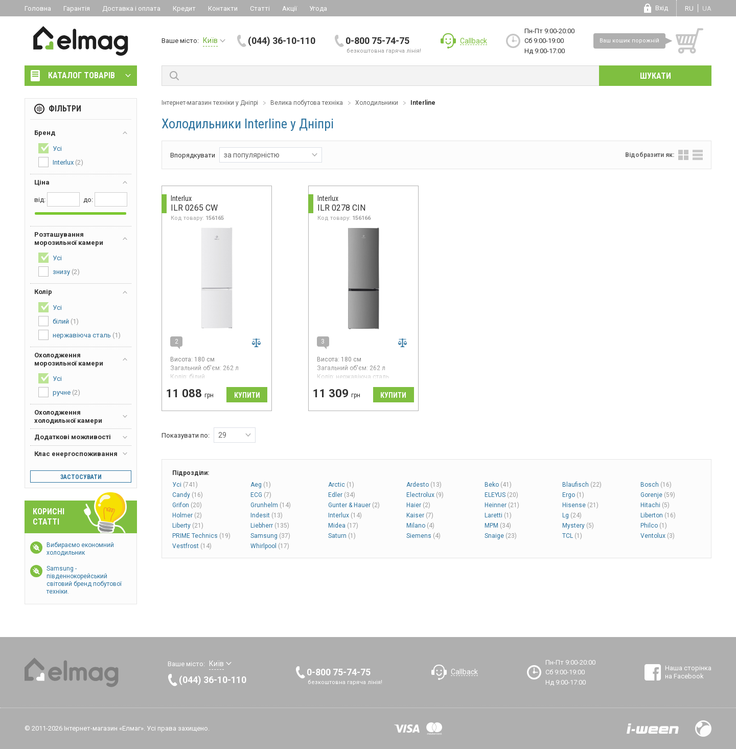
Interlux (345, 515)
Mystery (578, 525)
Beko (498, 484)
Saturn (342, 535)
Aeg (260, 484)
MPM (498, 525)
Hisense (580, 505)
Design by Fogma (703, 728)
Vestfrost (192, 546)
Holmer (187, 515)
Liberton (658, 515)
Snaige (501, 535)
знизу (59, 271)
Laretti (498, 515)
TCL (572, 535)
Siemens (423, 535)
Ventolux (657, 535)
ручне (59, 392)
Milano (420, 525)
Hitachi (655, 505)
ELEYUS (501, 494)
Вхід (661, 8)
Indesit (266, 515)
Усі (185, 484)
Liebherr (269, 525)
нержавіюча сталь (79, 335)
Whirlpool (269, 546)
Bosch (656, 484)
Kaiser (419, 515)
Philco (653, 525)
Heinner (502, 505)
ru (689, 8)
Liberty (187, 525)
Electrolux (425, 494)
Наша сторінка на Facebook (688, 672)
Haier (418, 505)
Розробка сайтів (653, 728)
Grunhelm (270, 505)
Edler (341, 494)
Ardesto (424, 484)
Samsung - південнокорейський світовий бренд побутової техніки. (84, 580)
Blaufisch (582, 484)
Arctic (341, 484)
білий (58, 321)
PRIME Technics (201, 535)
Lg (572, 515)
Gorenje (657, 494)
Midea (343, 525)
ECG (260, 494)
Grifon (187, 505)
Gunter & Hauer (354, 505)
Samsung (270, 535)
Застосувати (81, 477)
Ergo (573, 494)
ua (706, 8)
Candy (187, 494)
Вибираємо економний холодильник (80, 548)
